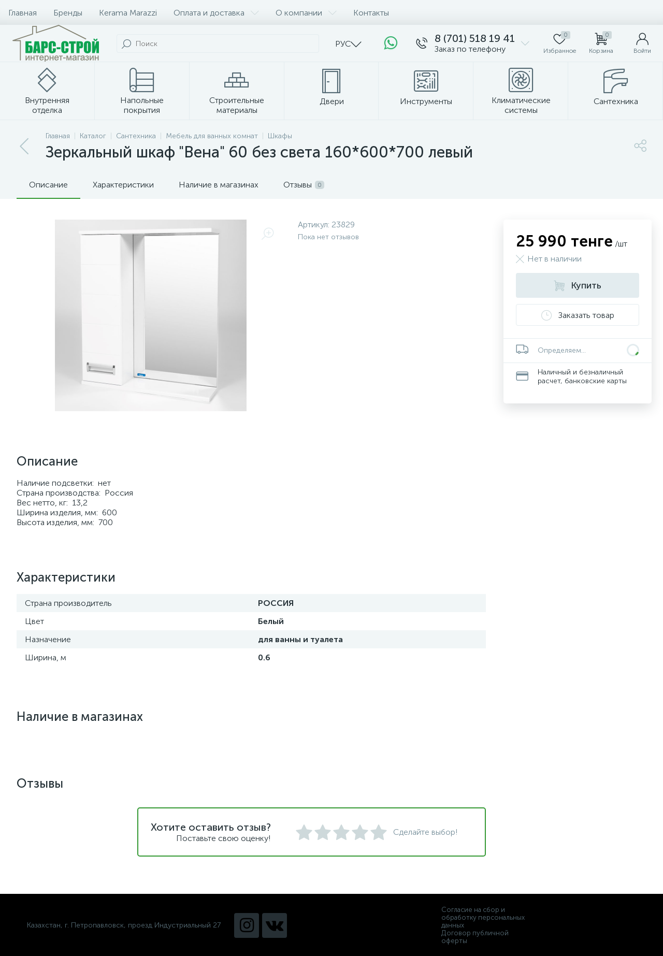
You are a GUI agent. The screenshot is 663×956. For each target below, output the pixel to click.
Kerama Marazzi (128, 13)
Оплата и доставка (216, 13)
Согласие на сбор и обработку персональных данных (483, 917)
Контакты (371, 13)
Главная (22, 13)
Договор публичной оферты (475, 937)
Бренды (67, 13)
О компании (306, 13)
